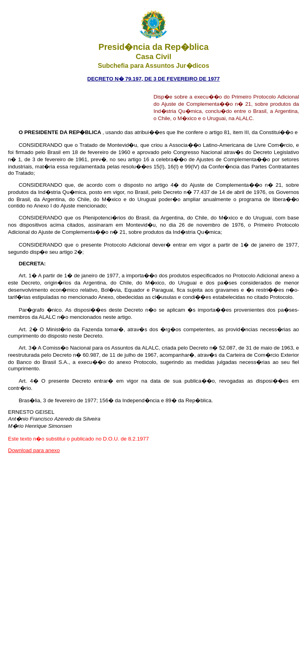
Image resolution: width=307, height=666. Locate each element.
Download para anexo (34, 450)
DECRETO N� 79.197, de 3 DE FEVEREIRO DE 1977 (153, 79)
